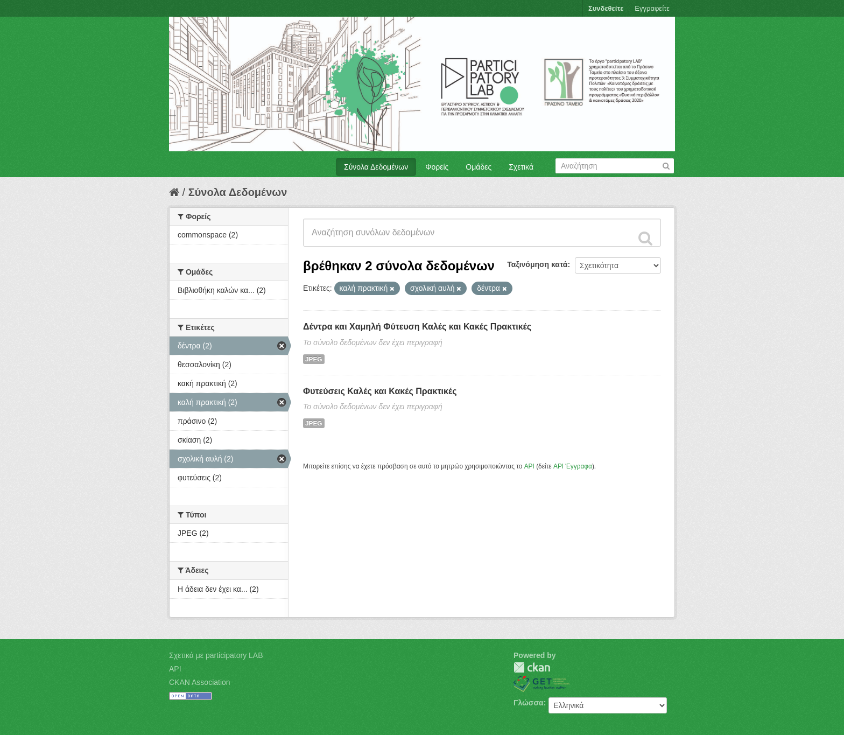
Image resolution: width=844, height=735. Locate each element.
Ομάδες (478, 167)
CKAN (532, 667)
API (529, 466)
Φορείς (436, 167)
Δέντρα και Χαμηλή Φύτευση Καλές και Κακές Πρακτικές (417, 326)
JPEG (313, 359)
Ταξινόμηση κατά (537, 264)
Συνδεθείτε (605, 8)
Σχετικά (521, 167)
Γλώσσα (529, 702)
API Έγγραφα (572, 466)
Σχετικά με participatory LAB (216, 655)
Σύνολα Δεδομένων (376, 167)
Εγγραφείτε (652, 8)
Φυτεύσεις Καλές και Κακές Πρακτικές (379, 391)
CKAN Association (199, 682)
